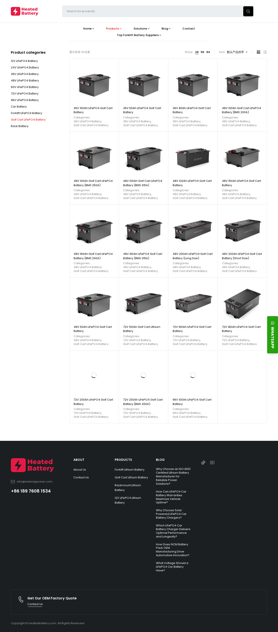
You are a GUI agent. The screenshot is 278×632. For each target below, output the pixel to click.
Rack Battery (19, 126)
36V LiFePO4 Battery (25, 74)
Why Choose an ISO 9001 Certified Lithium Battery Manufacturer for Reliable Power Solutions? (173, 476)
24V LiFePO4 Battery (25, 67)
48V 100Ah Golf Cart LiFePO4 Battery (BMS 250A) (93, 183)
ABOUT (78, 460)
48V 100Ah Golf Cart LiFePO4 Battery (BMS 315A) (142, 183)
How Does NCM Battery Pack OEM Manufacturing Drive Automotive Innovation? (172, 549)
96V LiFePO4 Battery (25, 100)
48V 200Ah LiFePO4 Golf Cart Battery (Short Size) (242, 256)
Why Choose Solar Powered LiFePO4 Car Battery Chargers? (171, 514)
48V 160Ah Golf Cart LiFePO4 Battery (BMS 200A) (93, 256)
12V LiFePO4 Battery (24, 61)
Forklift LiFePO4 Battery (26, 113)
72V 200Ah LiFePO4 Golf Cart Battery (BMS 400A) (143, 402)
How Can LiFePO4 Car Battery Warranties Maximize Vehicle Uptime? (171, 497)
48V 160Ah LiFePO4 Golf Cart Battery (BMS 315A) (142, 256)
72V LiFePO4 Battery (24, 93)
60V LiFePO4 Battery (25, 87)
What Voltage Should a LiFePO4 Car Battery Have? (172, 566)
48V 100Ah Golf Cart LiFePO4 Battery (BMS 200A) (241, 110)
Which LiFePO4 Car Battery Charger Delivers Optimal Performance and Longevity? (173, 531)
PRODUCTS (123, 460)
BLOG (160, 460)
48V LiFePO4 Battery (25, 80)
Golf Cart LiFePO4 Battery (28, 120)
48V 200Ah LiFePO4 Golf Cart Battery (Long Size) (193, 256)
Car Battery (19, 107)
